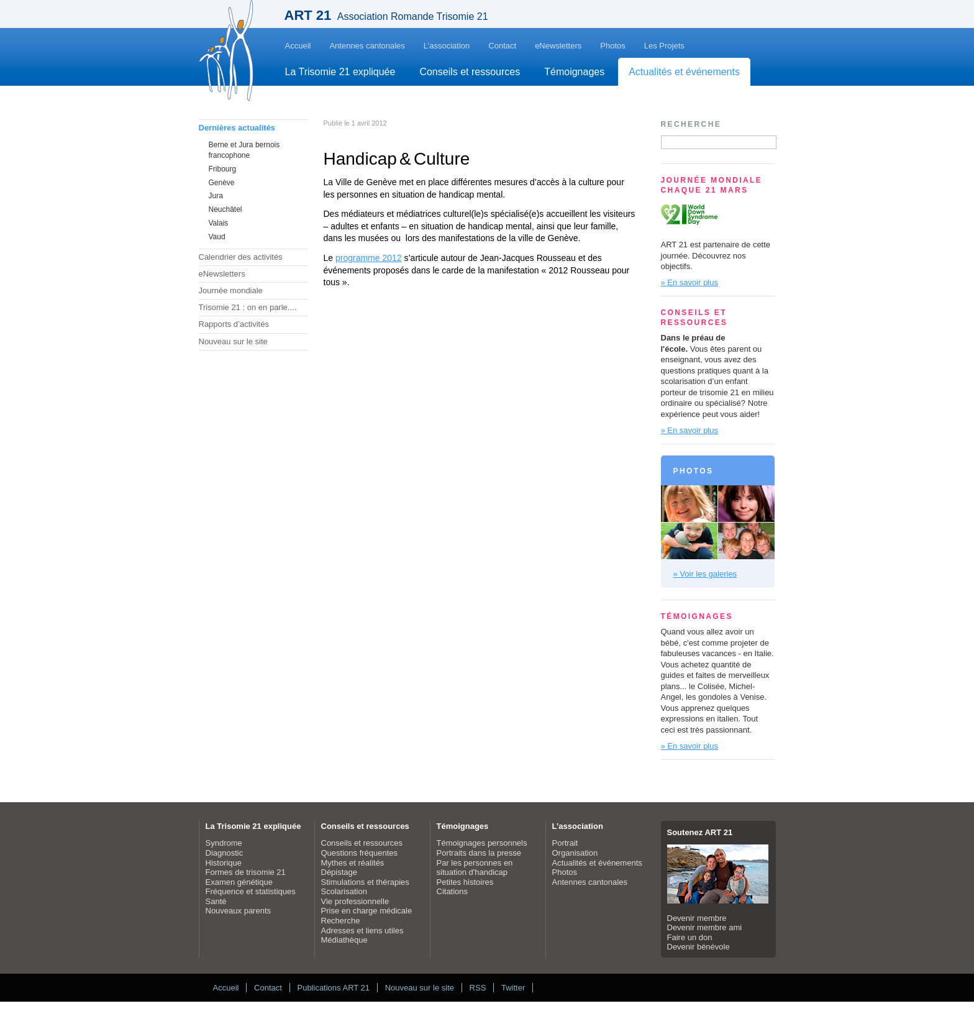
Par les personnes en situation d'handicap (475, 867)
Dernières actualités (237, 127)
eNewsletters (558, 45)
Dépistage (339, 872)
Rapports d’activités (234, 324)
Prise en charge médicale (366, 910)
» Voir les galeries (705, 574)
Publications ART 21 (333, 987)
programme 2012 (368, 258)
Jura (216, 195)
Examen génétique (239, 882)
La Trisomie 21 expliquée (340, 71)
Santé (216, 901)
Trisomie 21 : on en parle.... (248, 307)
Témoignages (574, 71)
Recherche (340, 920)
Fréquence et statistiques (251, 891)
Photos (612, 45)
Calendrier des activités (241, 257)
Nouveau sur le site (233, 341)
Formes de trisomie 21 (246, 872)
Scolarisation (344, 891)
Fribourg (223, 169)
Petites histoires (465, 882)
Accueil (298, 45)
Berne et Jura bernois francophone (244, 150)
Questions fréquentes (359, 853)
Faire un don (689, 937)
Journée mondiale (231, 290)
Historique (224, 862)
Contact (502, 45)
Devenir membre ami (704, 927)
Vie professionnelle (355, 901)
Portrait (565, 843)
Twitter (513, 987)
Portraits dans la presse (479, 853)
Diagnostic (225, 853)
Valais (219, 223)
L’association (447, 45)
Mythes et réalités (353, 862)
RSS (478, 987)
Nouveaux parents (238, 910)
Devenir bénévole (698, 946)
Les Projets (664, 45)
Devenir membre (697, 918)
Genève (222, 182)
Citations (452, 891)
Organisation (575, 853)
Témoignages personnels (482, 843)
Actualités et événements (684, 71)
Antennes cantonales (366, 45)
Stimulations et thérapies (365, 882)
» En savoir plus (690, 282)
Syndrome (224, 843)
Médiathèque (344, 940)
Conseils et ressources (469, 71)
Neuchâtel (225, 209)
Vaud (217, 236)
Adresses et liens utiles (362, 930)
